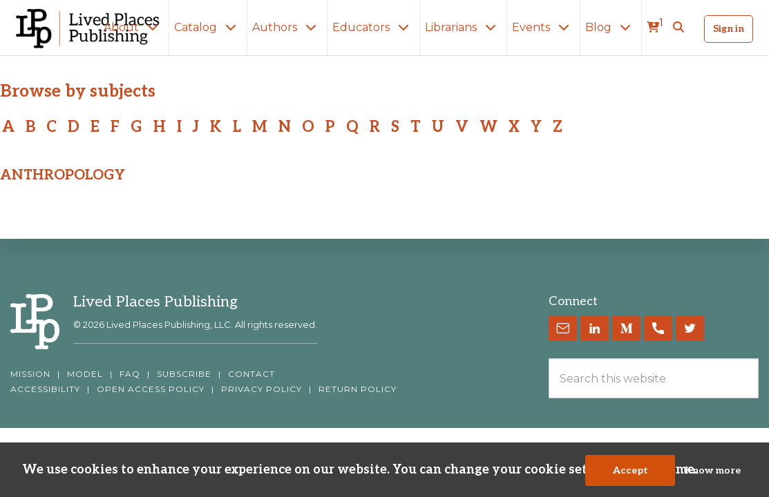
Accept (630, 470)
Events (543, 27)
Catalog (208, 27)
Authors (287, 27)
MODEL (85, 374)
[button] (678, 27)
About (134, 27)
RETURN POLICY (358, 389)
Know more (713, 470)
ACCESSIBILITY (45, 389)
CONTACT (251, 374)
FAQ (130, 374)
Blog (610, 27)
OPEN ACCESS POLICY (151, 389)
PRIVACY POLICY (261, 389)
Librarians (463, 27)
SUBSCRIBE (184, 374)
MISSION (30, 374)
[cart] (655, 27)
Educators (373, 27)
